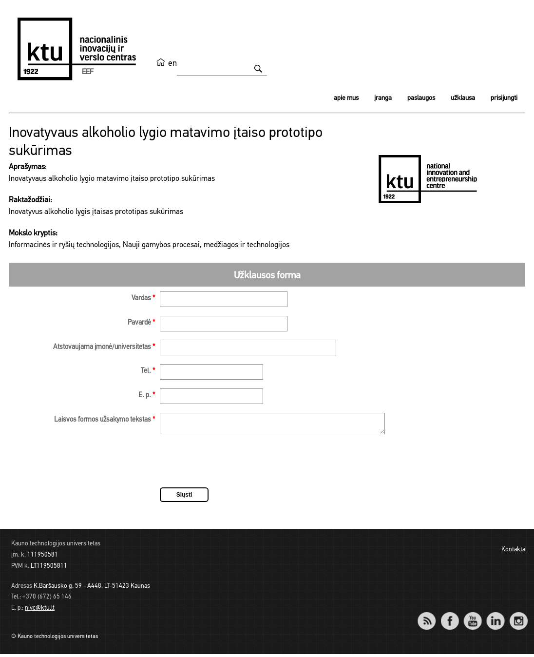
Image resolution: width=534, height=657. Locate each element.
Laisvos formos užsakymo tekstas (104, 420)
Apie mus (346, 98)
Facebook (449, 617)
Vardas (143, 298)
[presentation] (234, 465)
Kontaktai (514, 552)
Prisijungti (504, 98)
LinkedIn (495, 617)
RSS (430, 617)
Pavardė (141, 323)
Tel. (148, 371)
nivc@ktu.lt (40, 611)
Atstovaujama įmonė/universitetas (104, 347)
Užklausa (463, 98)
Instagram (518, 617)
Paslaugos (421, 98)
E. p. (146, 395)
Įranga (383, 98)
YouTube (472, 617)
